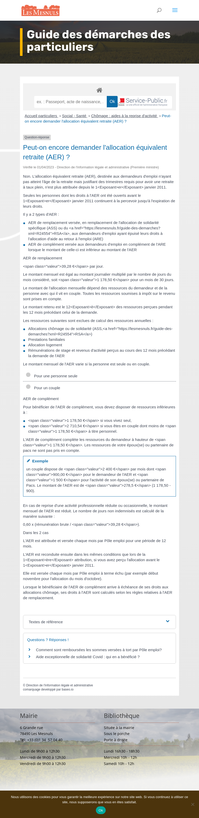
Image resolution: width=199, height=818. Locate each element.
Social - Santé (74, 116)
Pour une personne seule (51, 376)
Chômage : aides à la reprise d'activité (124, 116)
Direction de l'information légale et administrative (59, 685)
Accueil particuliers (41, 116)
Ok (100, 810)
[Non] (192, 804)
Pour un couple (43, 388)
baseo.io (67, 689)
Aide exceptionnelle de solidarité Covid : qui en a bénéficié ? (88, 657)
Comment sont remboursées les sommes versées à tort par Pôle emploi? (99, 650)
